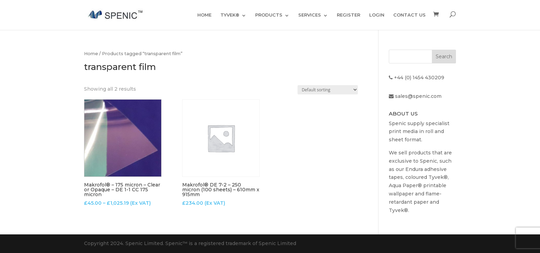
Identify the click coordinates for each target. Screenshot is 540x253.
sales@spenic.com (418, 96)
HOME (204, 15)
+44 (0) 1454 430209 (419, 77)
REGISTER (348, 15)
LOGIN (376, 15)
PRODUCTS (268, 15)
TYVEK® (229, 15)
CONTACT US (409, 15)
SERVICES (309, 15)
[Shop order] (328, 89)
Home (91, 53)
